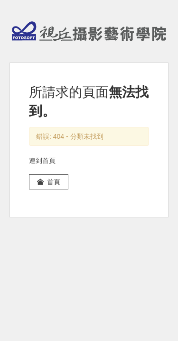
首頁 (48, 182)
